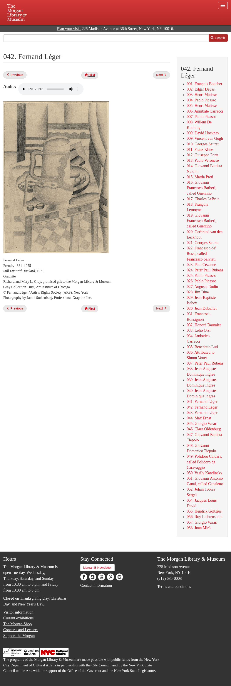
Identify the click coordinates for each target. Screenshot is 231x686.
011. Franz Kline (200, 149)
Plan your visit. (69, 29)
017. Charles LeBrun (203, 199)
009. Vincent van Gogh (205, 138)
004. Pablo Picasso (201, 100)
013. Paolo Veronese (203, 160)
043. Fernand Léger (202, 412)
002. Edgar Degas (201, 89)
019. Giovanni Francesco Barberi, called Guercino (201, 220)
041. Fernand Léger (202, 401)
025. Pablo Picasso (201, 275)
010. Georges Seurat (203, 144)
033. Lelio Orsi (199, 330)
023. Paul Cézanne (201, 264)
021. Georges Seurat (203, 242)
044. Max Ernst (199, 418)
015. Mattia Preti (200, 177)
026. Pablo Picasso (201, 281)
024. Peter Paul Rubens (205, 270)
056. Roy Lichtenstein (204, 516)
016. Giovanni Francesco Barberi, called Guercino (201, 187)
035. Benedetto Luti (202, 347)
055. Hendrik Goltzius (204, 511)
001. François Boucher (204, 84)
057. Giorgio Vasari (202, 522)
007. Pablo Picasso (201, 116)
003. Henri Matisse (202, 94)
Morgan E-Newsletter (97, 567)
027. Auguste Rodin (202, 286)
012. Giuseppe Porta (203, 155)
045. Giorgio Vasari (202, 423)
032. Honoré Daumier (204, 325)
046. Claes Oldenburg (204, 429)
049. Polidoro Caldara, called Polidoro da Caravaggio (204, 461)
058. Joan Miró (199, 528)
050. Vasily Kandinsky (204, 473)
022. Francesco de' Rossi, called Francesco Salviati (201, 253)
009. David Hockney (203, 133)
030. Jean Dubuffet (202, 308)
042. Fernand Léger (202, 407)
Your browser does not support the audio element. (51, 89)
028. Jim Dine (198, 292)
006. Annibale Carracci (205, 111)
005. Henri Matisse (202, 105)
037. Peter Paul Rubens (205, 363)
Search (218, 38)
